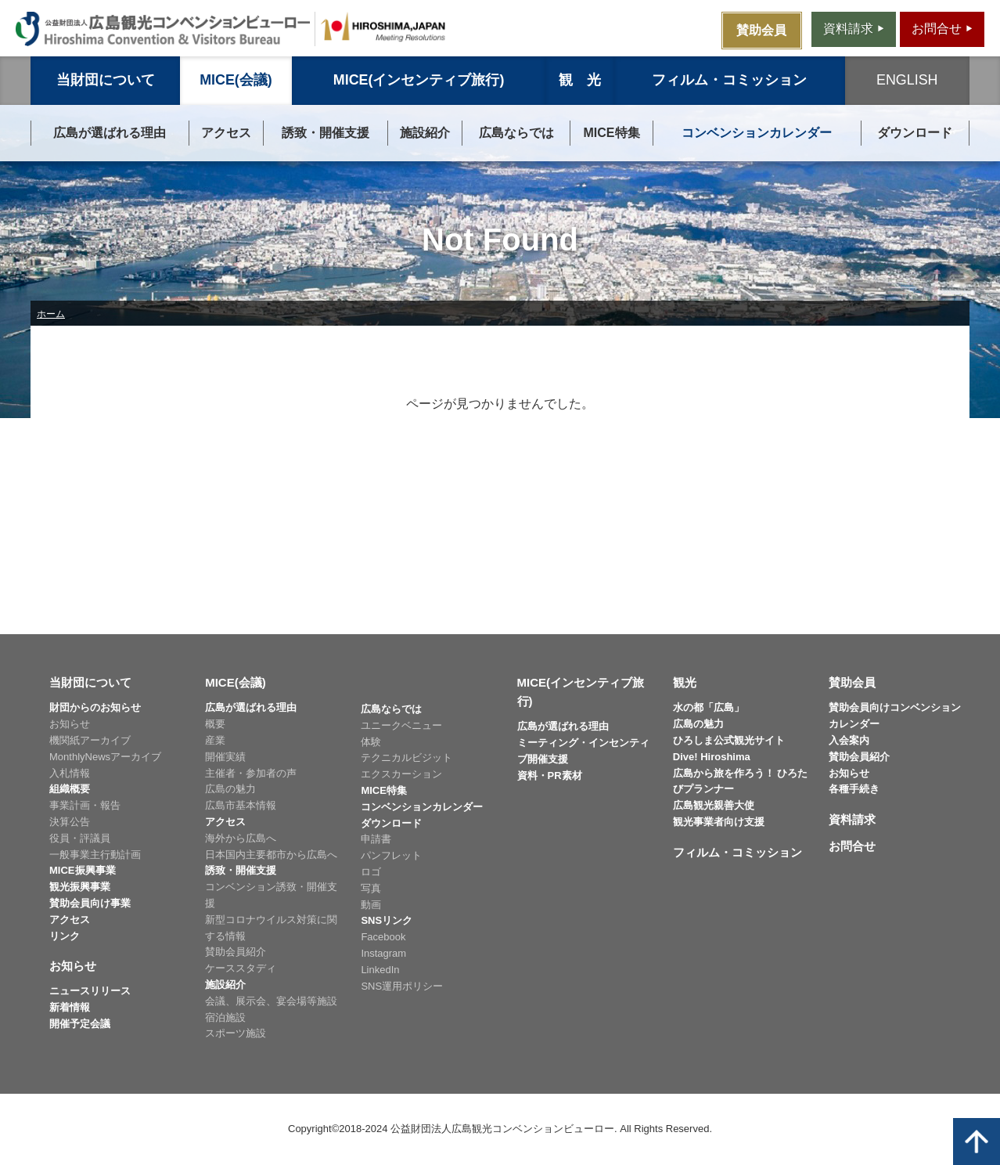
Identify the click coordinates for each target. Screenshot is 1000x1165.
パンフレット (391, 855)
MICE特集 (612, 132)
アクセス (226, 132)
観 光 (580, 80)
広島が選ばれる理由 (109, 132)
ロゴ (371, 872)
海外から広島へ (240, 838)
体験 (371, 742)
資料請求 (852, 819)
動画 (371, 905)
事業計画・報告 (85, 805)
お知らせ (69, 724)
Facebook (383, 937)
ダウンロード (914, 132)
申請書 (376, 839)
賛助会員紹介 (235, 952)
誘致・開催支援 (325, 132)
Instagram (383, 953)
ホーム (51, 313)
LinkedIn (380, 970)
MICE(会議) (236, 80)
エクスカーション (401, 774)
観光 (684, 682)
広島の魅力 (230, 789)
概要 (215, 724)
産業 (215, 740)
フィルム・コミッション (729, 80)
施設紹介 (425, 132)
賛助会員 (852, 682)
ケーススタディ (240, 968)
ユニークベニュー (401, 725)
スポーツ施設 (235, 1033)
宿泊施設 (225, 1017)
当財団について (105, 80)
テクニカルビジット (406, 757)
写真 (371, 888)
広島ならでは (516, 132)
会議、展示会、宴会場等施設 (271, 1001)
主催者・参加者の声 (251, 773)
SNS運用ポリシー (402, 986)
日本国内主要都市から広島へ (271, 854)
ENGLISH (906, 80)
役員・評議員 (79, 838)
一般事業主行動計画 (95, 854)
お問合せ (852, 846)
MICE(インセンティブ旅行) (419, 80)
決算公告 (69, 822)
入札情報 (69, 773)
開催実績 (225, 757)
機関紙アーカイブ (90, 740)
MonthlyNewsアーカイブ (105, 757)
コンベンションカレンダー (757, 132)
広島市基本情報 (240, 805)
